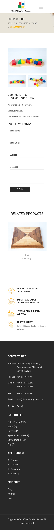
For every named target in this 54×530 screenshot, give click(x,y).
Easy (10, 489)
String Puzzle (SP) (17, 440)
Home (10, 23)
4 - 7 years (13, 464)
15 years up (13, 473)
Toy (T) (34, 23)
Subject (13, 155)
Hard (10, 498)
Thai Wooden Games (33, 519)
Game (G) (12, 426)
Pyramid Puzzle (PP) (18, 435)
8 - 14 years (14, 469)
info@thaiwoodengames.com (30, 399)
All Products (22, 23)
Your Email (15, 143)
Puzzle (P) (13, 431)
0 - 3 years (13, 460)
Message (14, 167)
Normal (11, 493)
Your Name (15, 131)
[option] (17, 81)
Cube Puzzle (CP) (17, 422)
